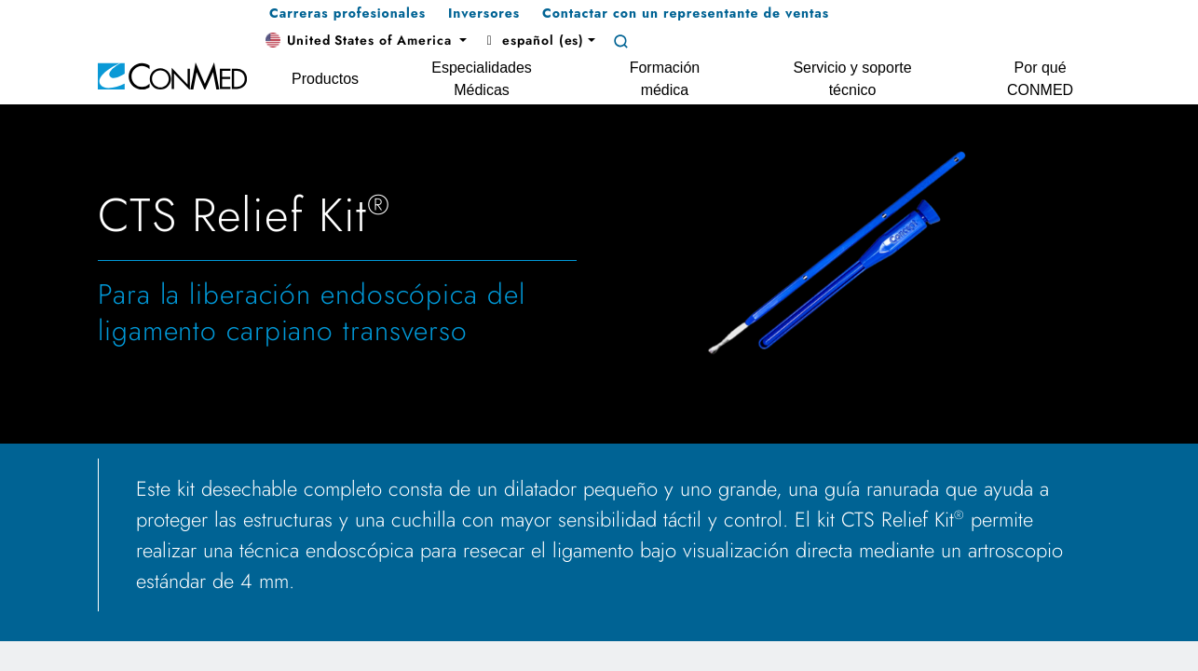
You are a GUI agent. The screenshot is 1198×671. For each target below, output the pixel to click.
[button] (366, 41)
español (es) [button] (533, 40)
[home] (172, 75)
